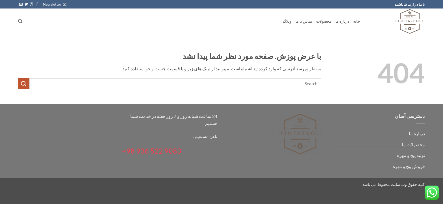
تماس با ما (304, 21)
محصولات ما (413, 144)
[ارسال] (23, 83)
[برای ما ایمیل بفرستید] (21, 5)
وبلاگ (287, 21)
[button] (54, 4)
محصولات (323, 21)
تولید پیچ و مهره (411, 155)
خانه (356, 21)
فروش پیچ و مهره (409, 166)
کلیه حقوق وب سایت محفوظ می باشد (393, 184)
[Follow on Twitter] (26, 5)
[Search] (20, 21)
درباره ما (342, 21)
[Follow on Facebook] (37, 5)
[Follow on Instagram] (31, 5)
